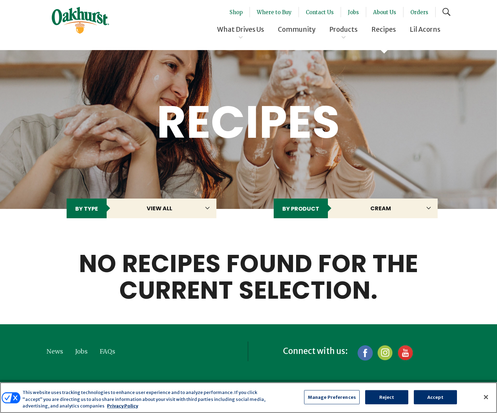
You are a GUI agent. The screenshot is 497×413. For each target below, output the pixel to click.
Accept (435, 397)
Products (343, 29)
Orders (419, 12)
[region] (248, 397)
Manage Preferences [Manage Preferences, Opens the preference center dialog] (332, 397)
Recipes (383, 29)
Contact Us (320, 12)
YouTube (405, 353)
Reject (386, 397)
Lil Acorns (425, 29)
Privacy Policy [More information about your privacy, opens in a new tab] (122, 406)
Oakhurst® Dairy (80, 20)
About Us (384, 12)
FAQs (107, 351)
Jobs (353, 12)
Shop (236, 12)
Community (296, 29)
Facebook (365, 353)
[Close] (486, 397)
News (55, 351)
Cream (380, 208)
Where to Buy (274, 12)
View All (159, 208)
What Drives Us (240, 29)
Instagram (385, 353)
